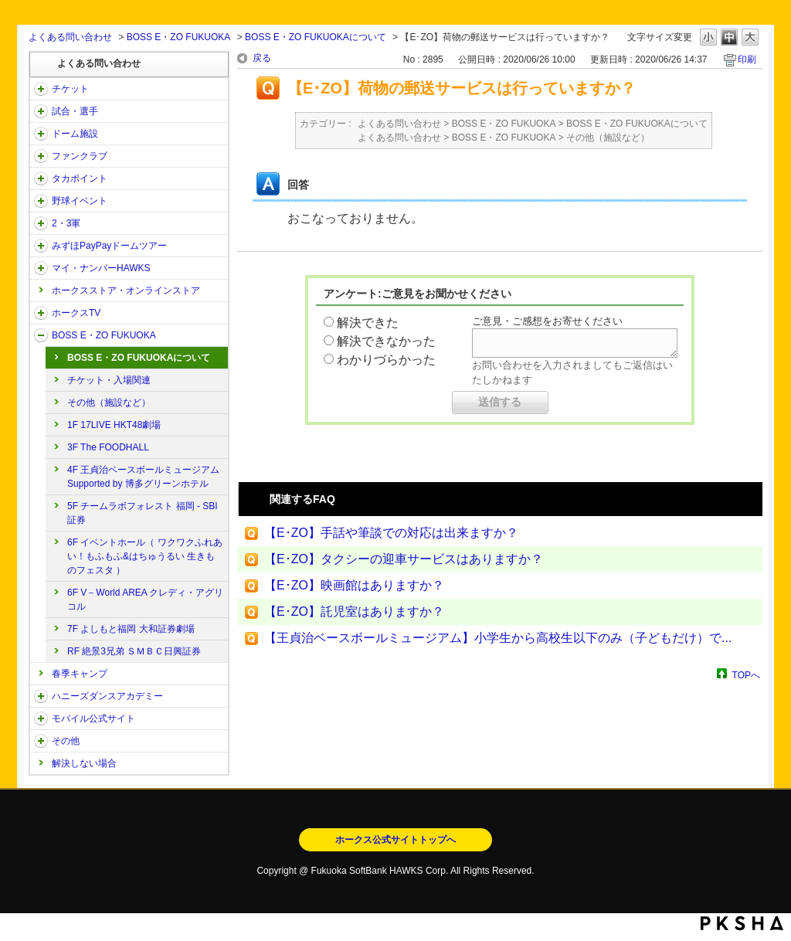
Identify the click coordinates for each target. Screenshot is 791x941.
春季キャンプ (79, 673)
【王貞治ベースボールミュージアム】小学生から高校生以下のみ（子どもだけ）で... (498, 637)
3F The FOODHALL (108, 447)
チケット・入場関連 (109, 380)
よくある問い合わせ (70, 37)
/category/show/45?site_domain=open (41, 246)
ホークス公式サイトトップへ (395, 839)
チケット (70, 88)
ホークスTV (76, 312)
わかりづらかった (386, 359)
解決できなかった (386, 341)
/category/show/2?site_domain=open (41, 89)
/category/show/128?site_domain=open (41, 335)
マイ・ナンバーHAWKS (101, 268)
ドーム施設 (75, 133)
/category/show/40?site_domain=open (41, 156)
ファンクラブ (79, 156)
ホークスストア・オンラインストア (126, 290)
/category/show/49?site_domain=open (41, 741)
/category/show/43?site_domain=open (41, 223)
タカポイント (79, 178)
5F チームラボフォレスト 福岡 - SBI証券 (142, 513)
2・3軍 (66, 223)
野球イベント (79, 200)
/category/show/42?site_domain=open (41, 201)
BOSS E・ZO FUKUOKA (179, 37)
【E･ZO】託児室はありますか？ (354, 611)
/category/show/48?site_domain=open (41, 718)
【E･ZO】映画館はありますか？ (354, 585)
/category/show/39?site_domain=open (41, 134)
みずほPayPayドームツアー (109, 245)
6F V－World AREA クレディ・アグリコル (145, 599)
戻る (262, 58)
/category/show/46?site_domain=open (41, 268)
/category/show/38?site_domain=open (41, 111)
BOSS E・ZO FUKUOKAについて (315, 37)
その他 (66, 740)
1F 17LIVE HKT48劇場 (114, 425)
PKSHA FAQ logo (742, 923)
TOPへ (746, 675)
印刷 (747, 59)
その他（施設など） (109, 402)
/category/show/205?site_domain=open (41, 313)
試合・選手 (75, 111)
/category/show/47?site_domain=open (41, 696)
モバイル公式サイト (93, 718)
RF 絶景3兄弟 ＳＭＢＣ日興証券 (134, 651)
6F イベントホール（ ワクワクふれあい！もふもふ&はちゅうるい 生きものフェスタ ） (144, 556)
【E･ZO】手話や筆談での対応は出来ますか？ (391, 532)
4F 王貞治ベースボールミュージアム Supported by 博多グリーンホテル (143, 476)
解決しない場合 (84, 763)
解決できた (368, 322)
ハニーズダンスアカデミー (107, 696)
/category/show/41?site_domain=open (41, 178)
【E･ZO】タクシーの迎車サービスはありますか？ (403, 559)
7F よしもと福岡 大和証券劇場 (131, 628)
